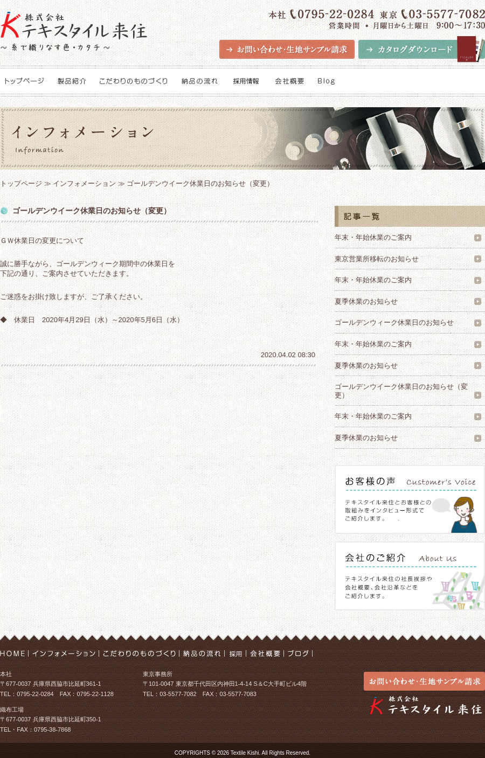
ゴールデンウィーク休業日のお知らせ (394, 322)
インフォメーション (84, 183)
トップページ (21, 183)
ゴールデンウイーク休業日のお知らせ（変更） (401, 391)
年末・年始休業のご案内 (373, 237)
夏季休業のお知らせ (366, 301)
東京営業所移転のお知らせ (377, 259)
